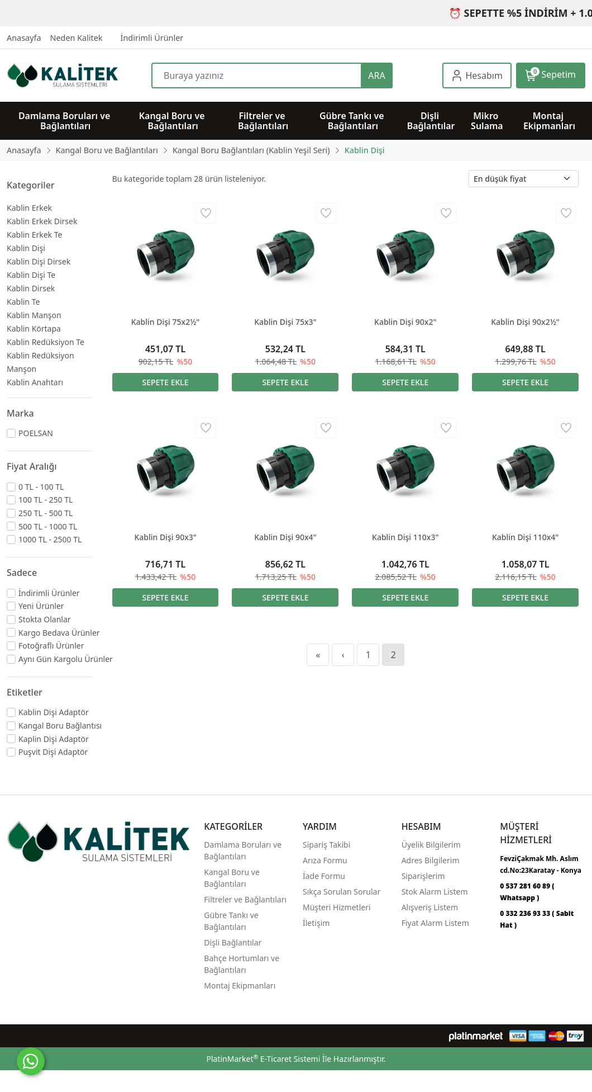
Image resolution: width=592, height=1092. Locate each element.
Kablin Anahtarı (35, 382)
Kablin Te (23, 301)
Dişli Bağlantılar (232, 942)
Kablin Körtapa (34, 328)
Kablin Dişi (26, 248)
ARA (376, 75)
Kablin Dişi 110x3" (405, 537)
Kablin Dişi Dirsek (38, 261)
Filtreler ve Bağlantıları (245, 899)
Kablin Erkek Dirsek (42, 221)
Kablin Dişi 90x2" (405, 321)
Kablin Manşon (34, 315)
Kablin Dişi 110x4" (525, 537)
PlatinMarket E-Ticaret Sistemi (263, 1058)
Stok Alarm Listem (435, 891)
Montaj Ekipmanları (239, 985)
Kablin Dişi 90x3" (165, 537)
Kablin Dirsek (31, 288)
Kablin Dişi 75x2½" (165, 321)
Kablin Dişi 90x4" (285, 537)
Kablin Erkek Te (34, 234)
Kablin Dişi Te (31, 275)
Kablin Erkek (29, 207)
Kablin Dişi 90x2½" (525, 321)
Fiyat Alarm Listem (435, 923)
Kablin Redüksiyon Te (45, 342)
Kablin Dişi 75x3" (285, 321)
